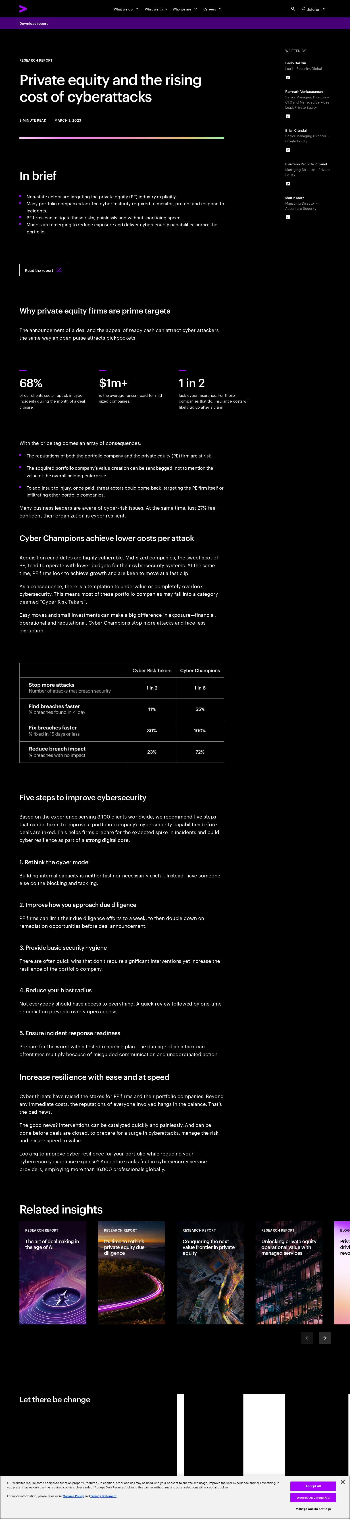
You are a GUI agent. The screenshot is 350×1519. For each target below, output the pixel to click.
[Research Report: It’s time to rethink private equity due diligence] (131, 1272)
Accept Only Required (313, 1497)
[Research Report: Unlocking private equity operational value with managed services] (289, 1272)
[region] (175, 1497)
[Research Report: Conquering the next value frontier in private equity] (210, 1272)
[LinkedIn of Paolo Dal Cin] (288, 77)
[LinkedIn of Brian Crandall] (288, 150)
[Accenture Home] (34, 9)
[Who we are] (185, 8)
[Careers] (213, 8)
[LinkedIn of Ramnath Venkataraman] (288, 116)
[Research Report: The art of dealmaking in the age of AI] (52, 1272)
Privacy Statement (103, 1496)
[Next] (325, 1338)
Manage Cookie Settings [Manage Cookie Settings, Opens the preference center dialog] (313, 1508)
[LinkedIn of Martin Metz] (288, 217)
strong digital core (107, 839)
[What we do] (126, 8)
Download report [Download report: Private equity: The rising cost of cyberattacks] (33, 23)
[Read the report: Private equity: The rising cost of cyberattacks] (43, 270)
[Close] (343, 1482)
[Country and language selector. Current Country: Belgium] (314, 9)
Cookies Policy (73, 1496)
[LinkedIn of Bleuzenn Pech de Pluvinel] (288, 183)
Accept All (313, 1486)
